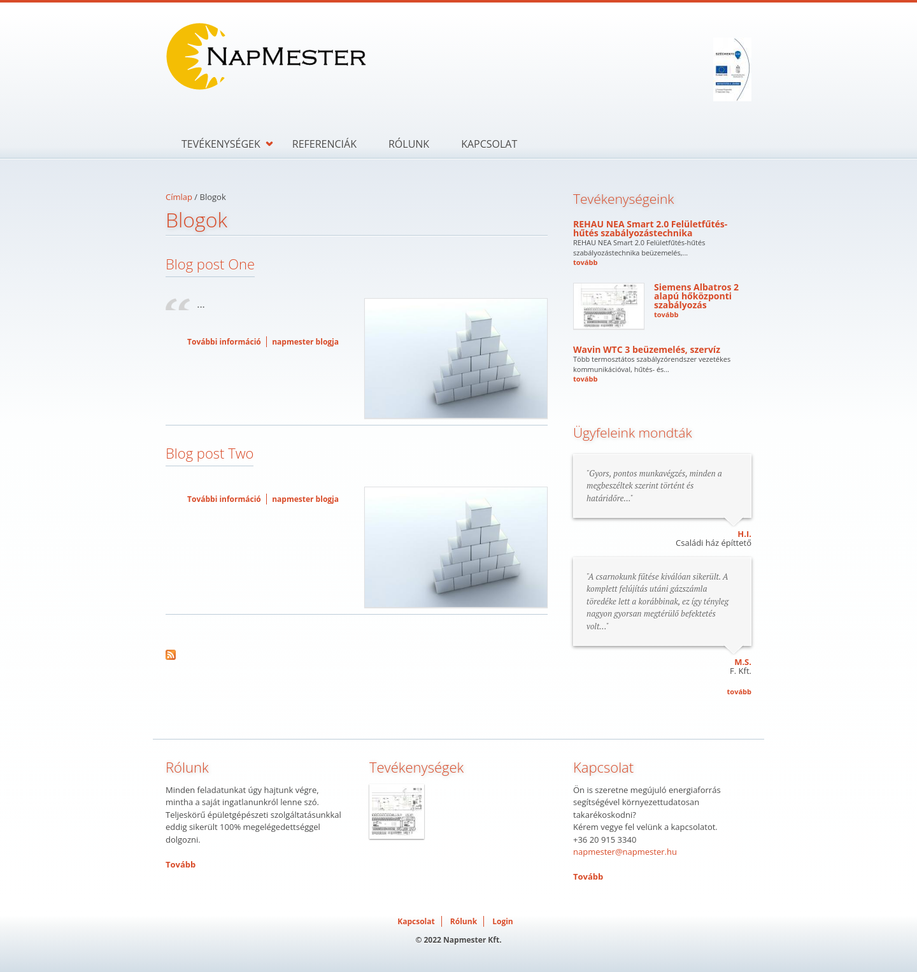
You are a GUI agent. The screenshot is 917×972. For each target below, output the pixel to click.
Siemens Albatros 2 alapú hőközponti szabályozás (696, 296)
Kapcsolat (489, 144)
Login (502, 921)
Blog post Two (209, 452)
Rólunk (408, 144)
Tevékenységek (220, 144)
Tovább (180, 864)
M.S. (742, 662)
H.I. (744, 534)
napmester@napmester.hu (625, 851)
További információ (224, 341)
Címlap (179, 197)
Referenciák (324, 144)
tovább (585, 262)
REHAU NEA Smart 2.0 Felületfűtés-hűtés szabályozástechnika (650, 228)
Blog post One (210, 263)
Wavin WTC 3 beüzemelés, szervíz (646, 349)
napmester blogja (305, 341)
